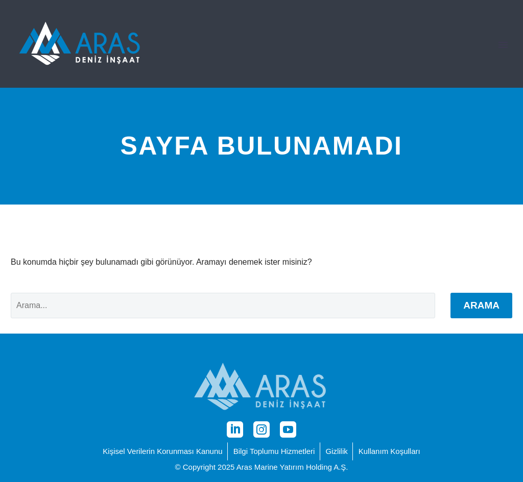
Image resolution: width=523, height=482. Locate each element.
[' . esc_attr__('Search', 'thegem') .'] (223, 305)
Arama (481, 305)
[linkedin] (235, 429)
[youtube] (288, 429)
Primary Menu (503, 45)
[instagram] (261, 429)
